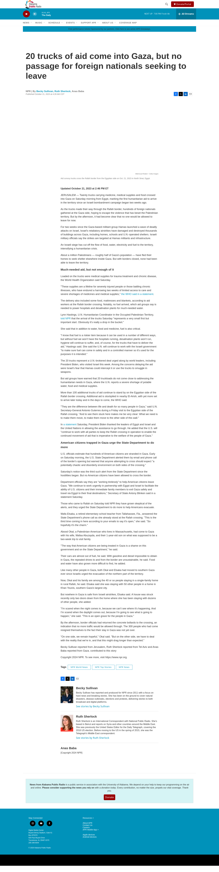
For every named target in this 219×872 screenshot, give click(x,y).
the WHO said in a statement (137, 300)
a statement (70, 430)
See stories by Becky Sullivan (93, 712)
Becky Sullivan (44, 97)
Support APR (88, 29)
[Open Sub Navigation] (31, 29)
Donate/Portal (185, 7)
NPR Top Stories (103, 673)
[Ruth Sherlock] (67, 729)
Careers (86, 834)
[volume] (34, 20)
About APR (87, 829)
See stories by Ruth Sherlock (92, 744)
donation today (108, 794)
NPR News (124, 673)
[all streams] (186, 20)
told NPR (66, 324)
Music (38, 29)
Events (70, 29)
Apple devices (89, 841)
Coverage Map (128, 29)
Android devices (90, 843)
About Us (107, 29)
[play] (26, 20)
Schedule (54, 29)
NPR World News (79, 673)
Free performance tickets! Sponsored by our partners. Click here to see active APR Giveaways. (109, 35)
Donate (109, 803)
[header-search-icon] (167, 7)
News (26, 29)
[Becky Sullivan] (67, 701)
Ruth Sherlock (62, 97)
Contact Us (87, 832)
